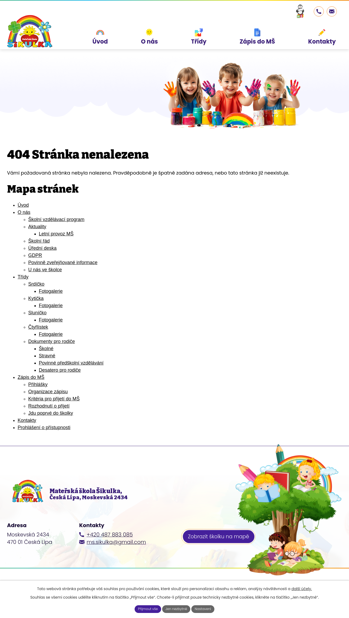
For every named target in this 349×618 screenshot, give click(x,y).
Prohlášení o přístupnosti (44, 427)
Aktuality (37, 226)
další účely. (301, 587)
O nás (24, 212)
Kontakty (27, 420)
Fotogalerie (51, 291)
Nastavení (206, 608)
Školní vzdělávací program (56, 219)
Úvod (23, 205)
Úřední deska (42, 248)
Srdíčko (36, 284)
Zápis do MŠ (31, 377)
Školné (46, 348)
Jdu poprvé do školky (50, 413)
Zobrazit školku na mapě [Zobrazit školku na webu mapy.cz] (220, 546)
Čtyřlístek (38, 327)
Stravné (47, 355)
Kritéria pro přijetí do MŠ (54, 398)
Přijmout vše (145, 608)
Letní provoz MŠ (56, 233)
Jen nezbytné (176, 608)
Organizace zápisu (48, 391)
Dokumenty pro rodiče (51, 341)
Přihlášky (38, 384)
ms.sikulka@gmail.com (116, 550)
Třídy (23, 277)
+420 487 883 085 (110, 543)
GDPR (35, 255)
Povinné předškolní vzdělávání (71, 363)
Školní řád (39, 241)
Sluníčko (37, 312)
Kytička (36, 298)
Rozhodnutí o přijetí (49, 406)
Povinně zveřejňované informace (63, 262)
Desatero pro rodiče (60, 370)
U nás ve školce (45, 269)
